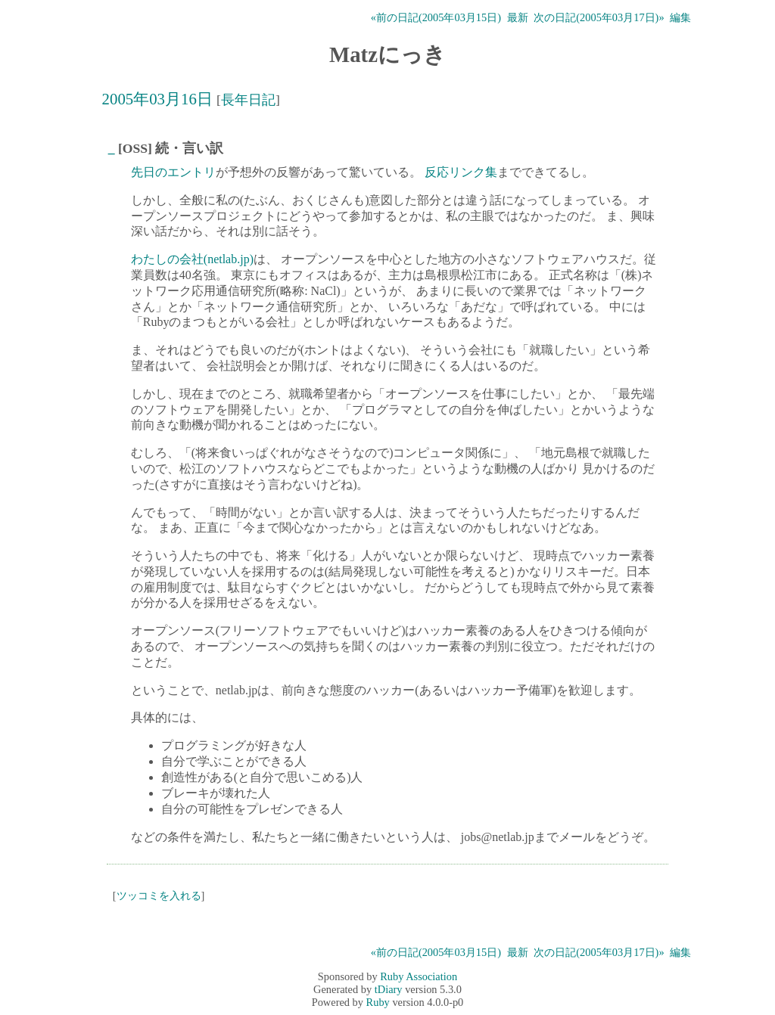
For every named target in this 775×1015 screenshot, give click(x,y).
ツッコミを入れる (159, 895)
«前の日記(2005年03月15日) (436, 17)
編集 (680, 17)
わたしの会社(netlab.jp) (192, 259)
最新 (517, 17)
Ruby (378, 1002)
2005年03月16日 (157, 98)
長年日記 (248, 99)
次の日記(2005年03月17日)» (599, 17)
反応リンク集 (461, 172)
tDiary (389, 989)
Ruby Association (418, 976)
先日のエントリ (173, 172)
